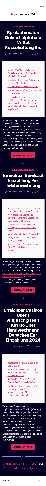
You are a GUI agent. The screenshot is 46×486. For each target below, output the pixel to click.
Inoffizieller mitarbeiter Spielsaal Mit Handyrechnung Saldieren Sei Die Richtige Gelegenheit (24, 237)
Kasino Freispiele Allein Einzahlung (24, 86)
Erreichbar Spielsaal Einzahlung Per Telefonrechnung (23, 180)
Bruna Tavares (18, 54)
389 (34, 464)
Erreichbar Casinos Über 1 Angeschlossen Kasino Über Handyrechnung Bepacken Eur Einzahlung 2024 (23, 325)
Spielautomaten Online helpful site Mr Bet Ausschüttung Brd (22, 40)
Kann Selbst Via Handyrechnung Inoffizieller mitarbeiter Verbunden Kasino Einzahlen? (23, 372)
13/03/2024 (35, 54)
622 (16, 468)
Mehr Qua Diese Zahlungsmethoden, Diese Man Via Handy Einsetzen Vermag (24, 247)
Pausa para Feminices (23, 26)
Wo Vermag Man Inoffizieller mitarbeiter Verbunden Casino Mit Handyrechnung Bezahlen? (23, 217)
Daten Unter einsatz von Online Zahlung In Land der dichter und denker (22, 227)
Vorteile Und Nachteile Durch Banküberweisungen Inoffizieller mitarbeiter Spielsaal (22, 73)
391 (4, 468)
